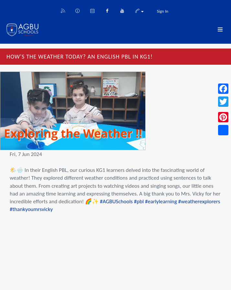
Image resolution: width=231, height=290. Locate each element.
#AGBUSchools (116, 201)
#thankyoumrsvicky (31, 209)
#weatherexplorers (199, 201)
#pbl (139, 201)
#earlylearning (161, 201)
